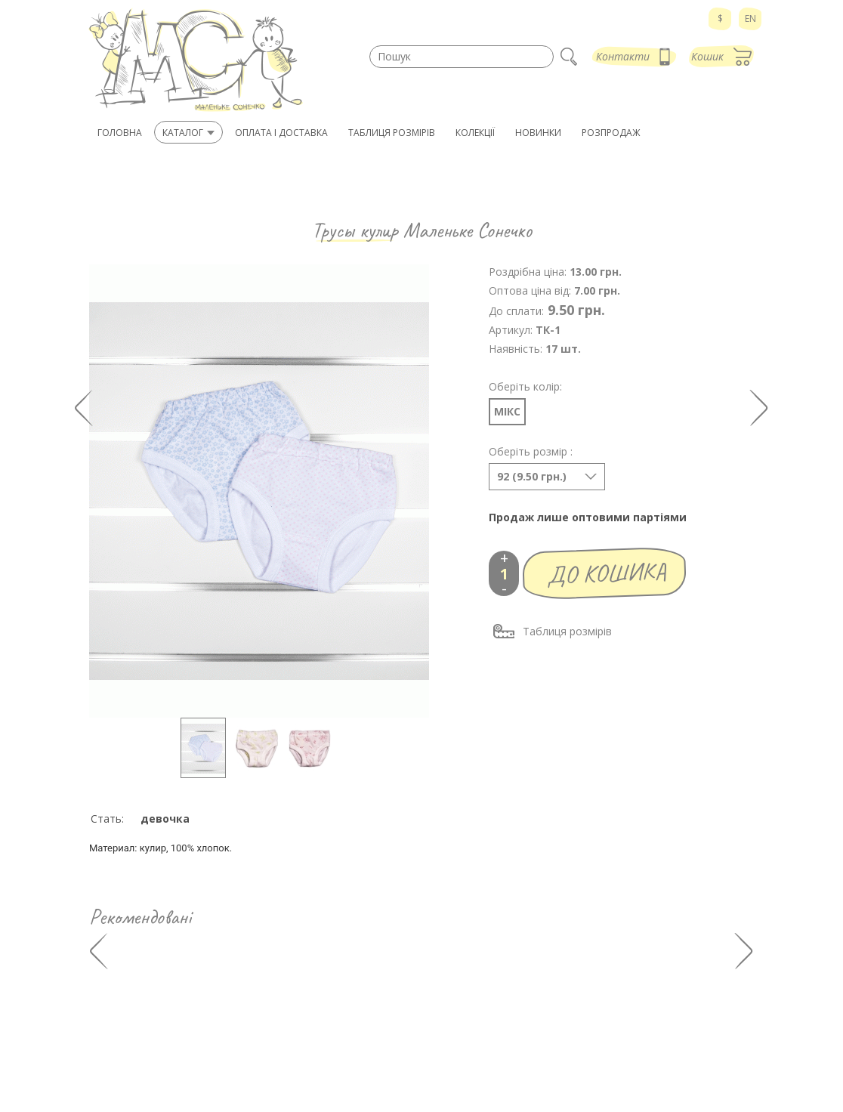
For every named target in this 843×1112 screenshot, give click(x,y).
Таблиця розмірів (552, 631)
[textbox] (461, 56)
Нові (446, 1033)
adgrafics (494, 1099)
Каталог (454, 1018)
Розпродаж (462, 1048)
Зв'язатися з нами (635, 1048)
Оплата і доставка (634, 1018)
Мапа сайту (549, 1099)
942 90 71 (128, 1018)
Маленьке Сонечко (467, 230)
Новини (454, 1064)
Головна (119, 132)
